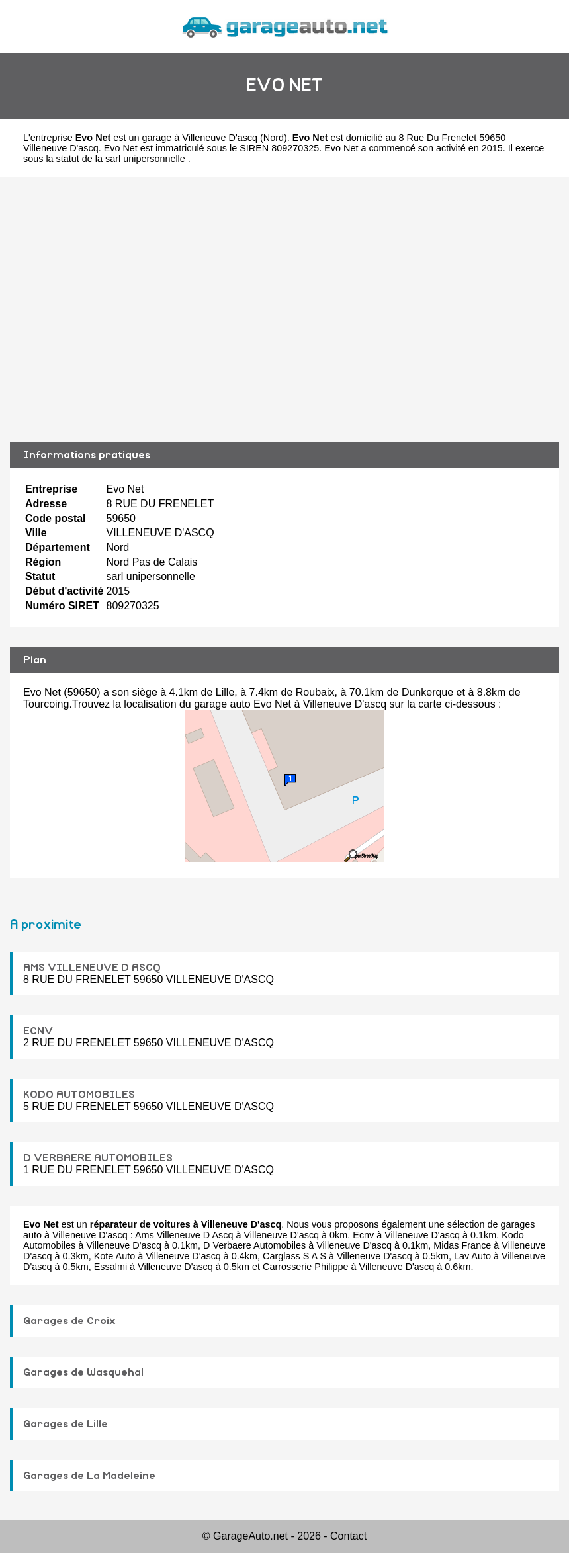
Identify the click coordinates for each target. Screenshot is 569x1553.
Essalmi (110, 1266)
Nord (273, 137)
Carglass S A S (294, 1256)
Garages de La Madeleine (89, 1475)
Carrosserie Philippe (306, 1266)
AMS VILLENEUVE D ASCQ (92, 967)
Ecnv (363, 1235)
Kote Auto (114, 1256)
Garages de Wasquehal (83, 1372)
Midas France (462, 1245)
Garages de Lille (65, 1424)
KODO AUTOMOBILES (79, 1094)
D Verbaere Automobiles (254, 1245)
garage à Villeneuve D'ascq (200, 137)
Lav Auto (472, 1256)
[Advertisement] (284, 309)
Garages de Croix (69, 1321)
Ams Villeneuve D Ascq (184, 1235)
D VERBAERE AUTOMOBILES (98, 1158)
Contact (348, 1536)
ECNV (38, 1031)
